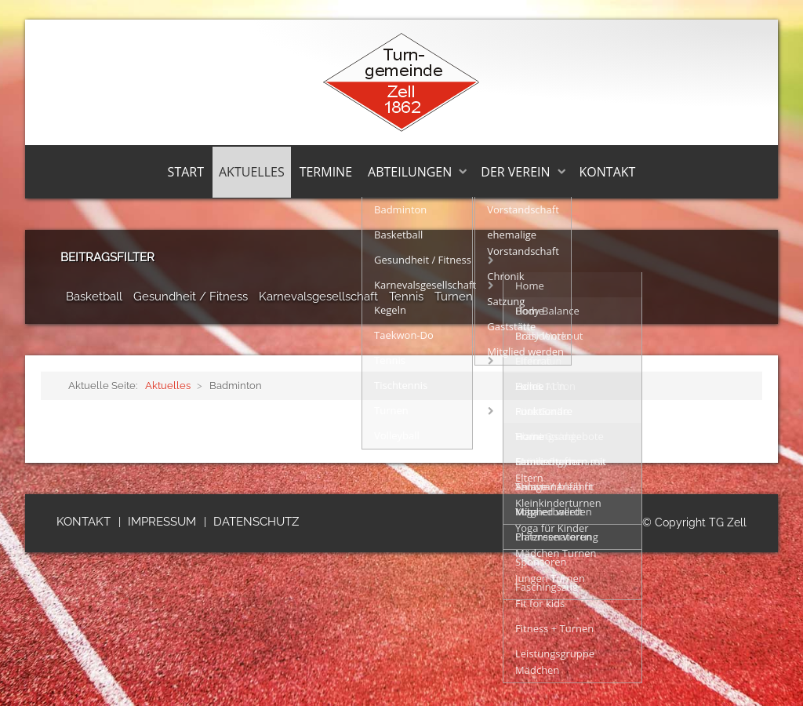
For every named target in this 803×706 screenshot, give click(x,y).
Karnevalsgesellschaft (318, 296)
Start (186, 171)
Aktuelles (252, 171)
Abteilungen (410, 171)
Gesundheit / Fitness (190, 296)
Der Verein (515, 171)
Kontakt (608, 171)
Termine (326, 171)
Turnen (453, 296)
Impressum (162, 522)
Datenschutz (256, 522)
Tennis (406, 296)
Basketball (94, 296)
